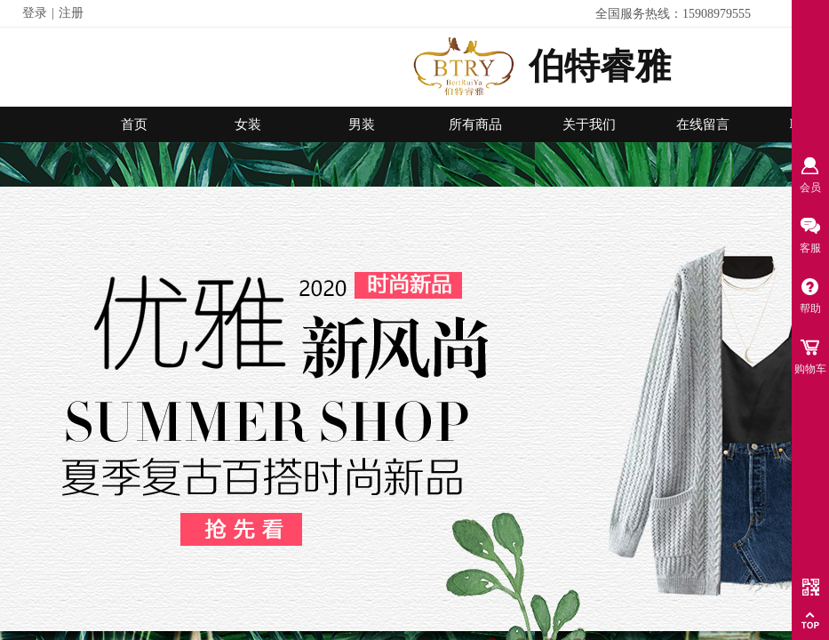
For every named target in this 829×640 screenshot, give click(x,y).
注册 (71, 13)
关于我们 (589, 124)
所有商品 (475, 124)
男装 (361, 124)
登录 (34, 13)
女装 (248, 124)
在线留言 (702, 124)
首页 (134, 124)
